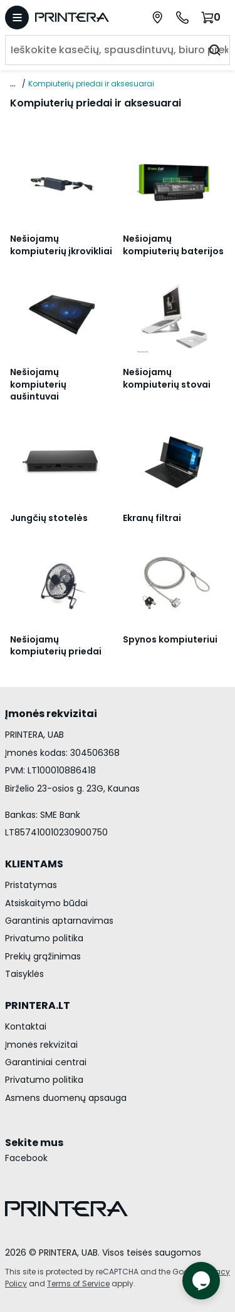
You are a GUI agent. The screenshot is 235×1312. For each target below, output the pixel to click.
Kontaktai (25, 1026)
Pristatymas (31, 885)
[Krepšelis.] (212, 17)
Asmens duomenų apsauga (66, 1098)
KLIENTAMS (34, 864)
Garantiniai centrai (45, 1062)
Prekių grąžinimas (43, 956)
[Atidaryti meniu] (17, 17)
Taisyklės (24, 974)
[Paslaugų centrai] (157, 17)
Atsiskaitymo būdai (46, 903)
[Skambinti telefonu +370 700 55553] (182, 17)
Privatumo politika (44, 938)
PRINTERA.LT (37, 1005)
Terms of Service (78, 1283)
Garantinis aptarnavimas (59, 920)
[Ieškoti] (215, 50)
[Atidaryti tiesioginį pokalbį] (201, 1280)
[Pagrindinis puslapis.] (78, 17)
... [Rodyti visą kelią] (13, 83)
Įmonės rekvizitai (41, 1044)
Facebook (26, 1158)
